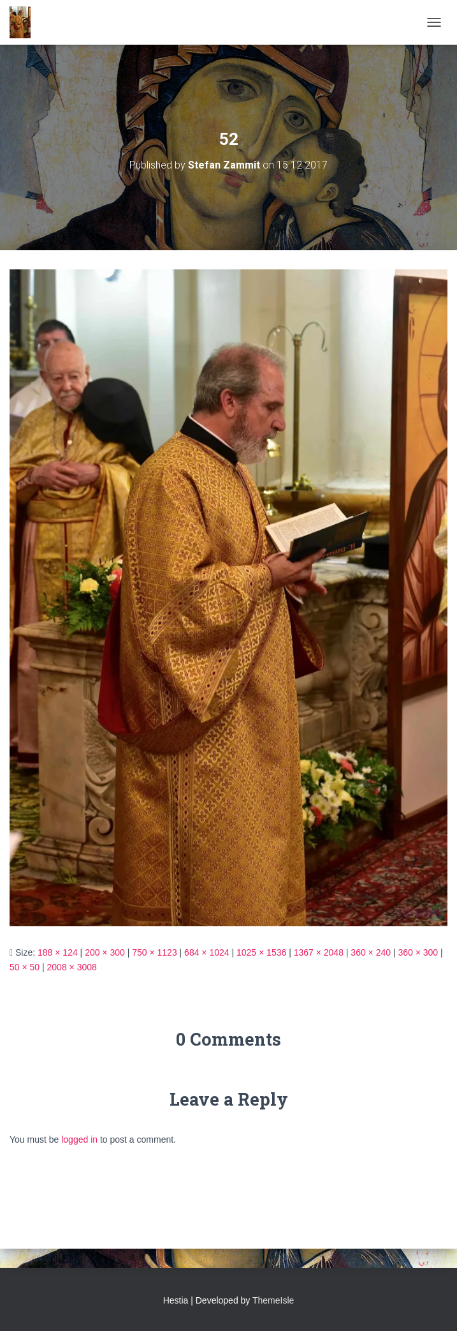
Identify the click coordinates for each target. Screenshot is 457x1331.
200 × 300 (105, 952)
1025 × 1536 (261, 952)
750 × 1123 (154, 952)
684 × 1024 (206, 952)
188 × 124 (58, 952)
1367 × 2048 (319, 952)
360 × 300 (418, 952)
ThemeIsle (273, 1300)
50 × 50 (25, 967)
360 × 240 (371, 952)
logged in (79, 1139)
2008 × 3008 (72, 967)
